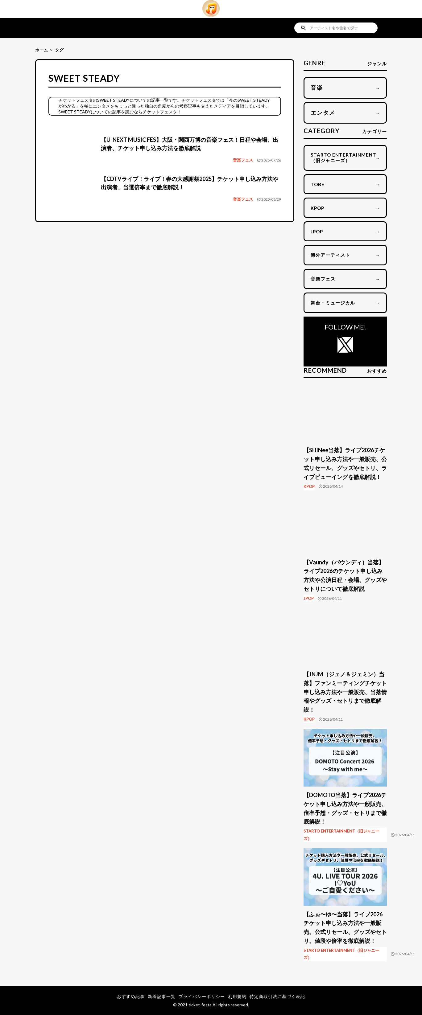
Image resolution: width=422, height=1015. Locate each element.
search (303, 28)
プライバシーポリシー (202, 996)
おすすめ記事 (131, 996)
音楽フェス (243, 160)
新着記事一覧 (162, 996)
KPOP (309, 486)
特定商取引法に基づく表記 (277, 996)
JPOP (309, 598)
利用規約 (237, 996)
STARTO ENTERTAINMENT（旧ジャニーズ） (341, 835)
